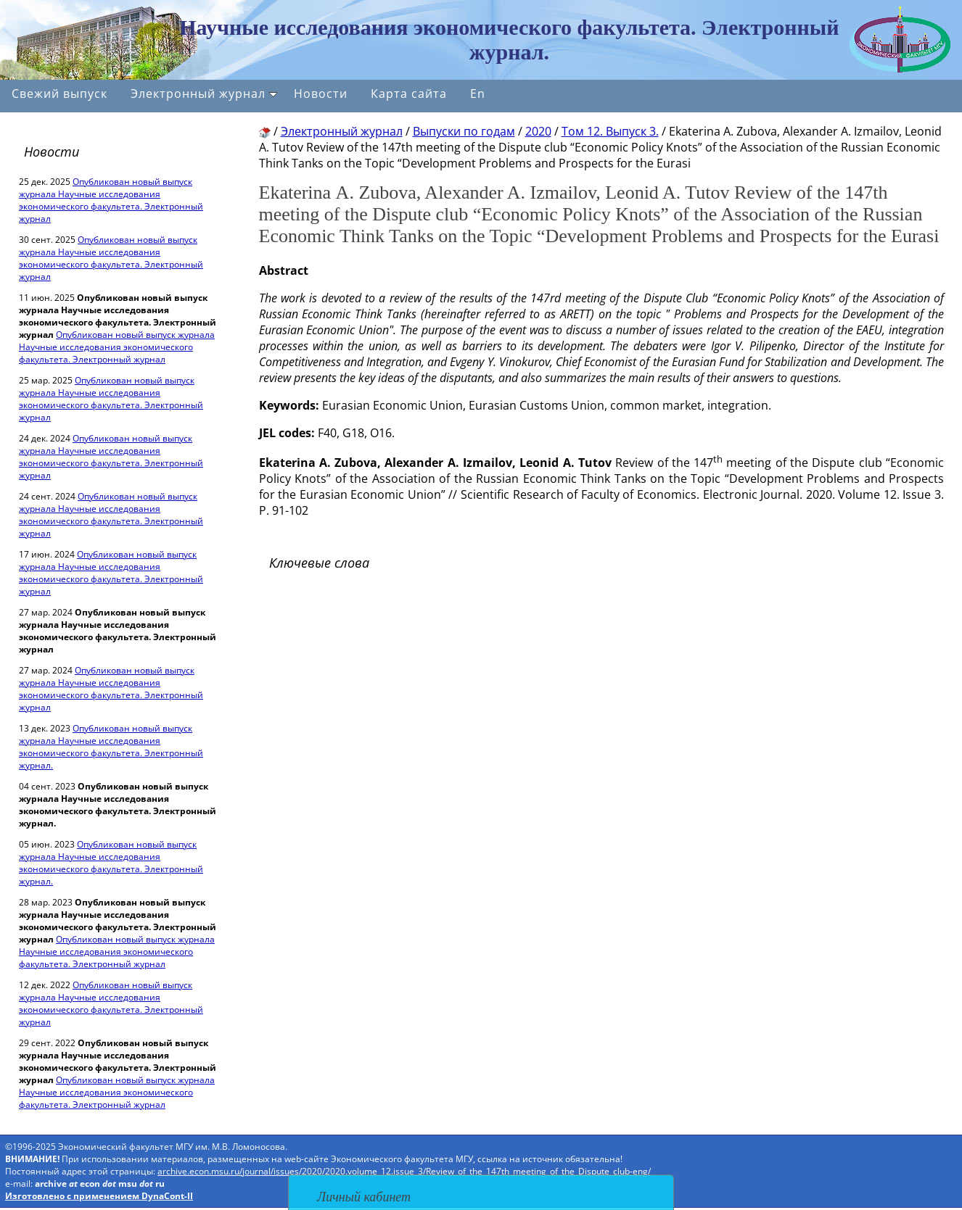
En (477, 93)
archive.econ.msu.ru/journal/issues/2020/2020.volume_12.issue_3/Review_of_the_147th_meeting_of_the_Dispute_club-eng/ (404, 1171)
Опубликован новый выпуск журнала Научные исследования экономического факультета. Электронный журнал (111, 200)
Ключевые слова (319, 562)
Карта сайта (409, 93)
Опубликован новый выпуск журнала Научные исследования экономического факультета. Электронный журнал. (111, 746)
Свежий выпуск (59, 93)
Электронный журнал (204, 93)
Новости (321, 93)
